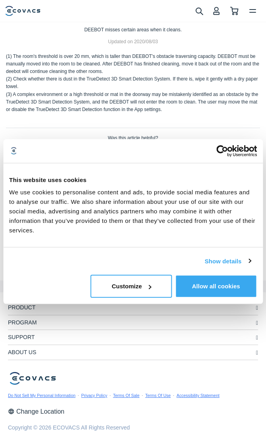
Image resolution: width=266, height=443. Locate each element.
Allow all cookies (216, 286)
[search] (199, 10)
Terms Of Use (158, 395)
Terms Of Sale (126, 395)
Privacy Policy (94, 395)
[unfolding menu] (257, 308)
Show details (223, 260)
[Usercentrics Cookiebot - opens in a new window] (222, 151)
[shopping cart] (234, 11)
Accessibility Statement (198, 395)
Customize (131, 286)
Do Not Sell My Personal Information (42, 395)
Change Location (36, 411)
